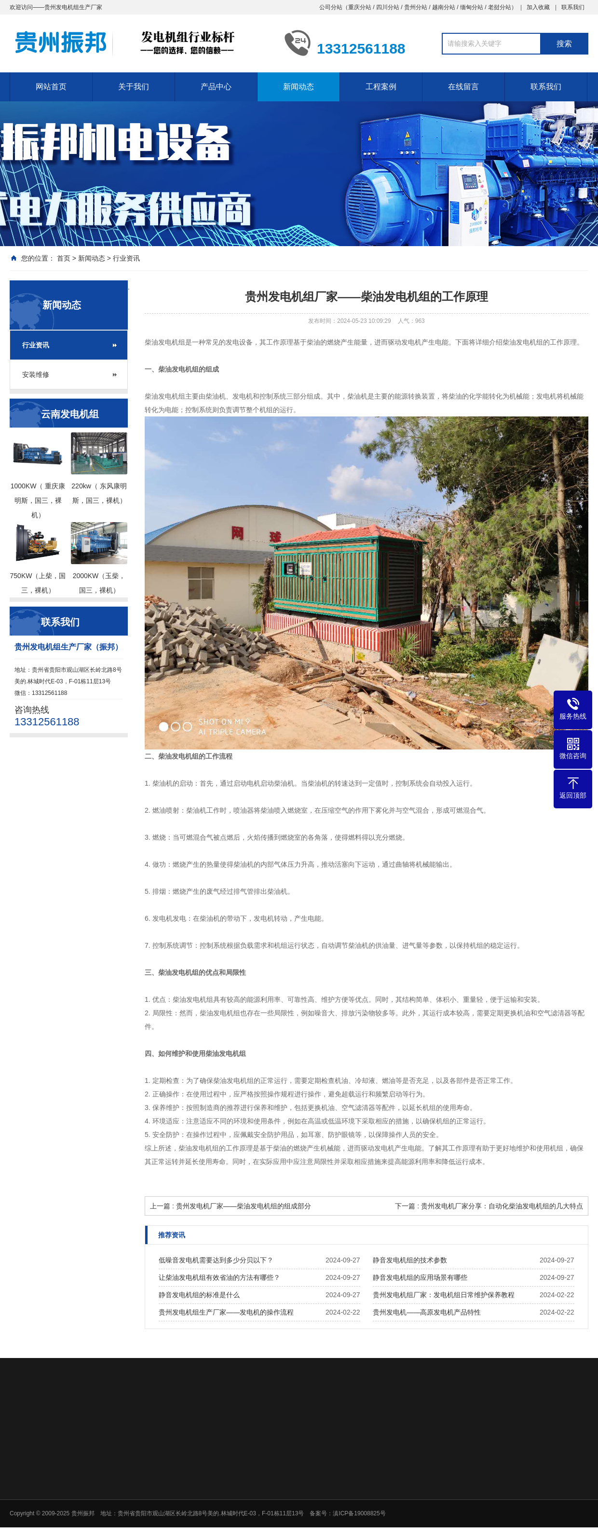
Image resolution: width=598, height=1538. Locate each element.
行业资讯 (126, 258)
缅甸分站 (471, 7)
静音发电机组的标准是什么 (199, 1295)
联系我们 (572, 7)
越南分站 (443, 7)
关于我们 (133, 87)
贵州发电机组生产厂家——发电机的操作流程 (226, 1312)
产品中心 (216, 87)
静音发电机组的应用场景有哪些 (420, 1277)
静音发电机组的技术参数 (410, 1260)
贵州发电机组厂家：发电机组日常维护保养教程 (444, 1295)
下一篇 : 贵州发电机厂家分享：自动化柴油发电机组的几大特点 (489, 1206)
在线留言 (463, 87)
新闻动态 (298, 87)
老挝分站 (499, 7)
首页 (63, 258)
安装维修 (35, 374)
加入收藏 (538, 7)
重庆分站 (359, 7)
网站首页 (51, 87)
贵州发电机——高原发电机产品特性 (427, 1312)
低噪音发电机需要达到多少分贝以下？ (216, 1260)
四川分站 (387, 7)
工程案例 (381, 87)
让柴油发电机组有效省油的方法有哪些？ (219, 1277)
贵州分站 (415, 7)
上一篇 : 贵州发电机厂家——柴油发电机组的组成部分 (230, 1206)
